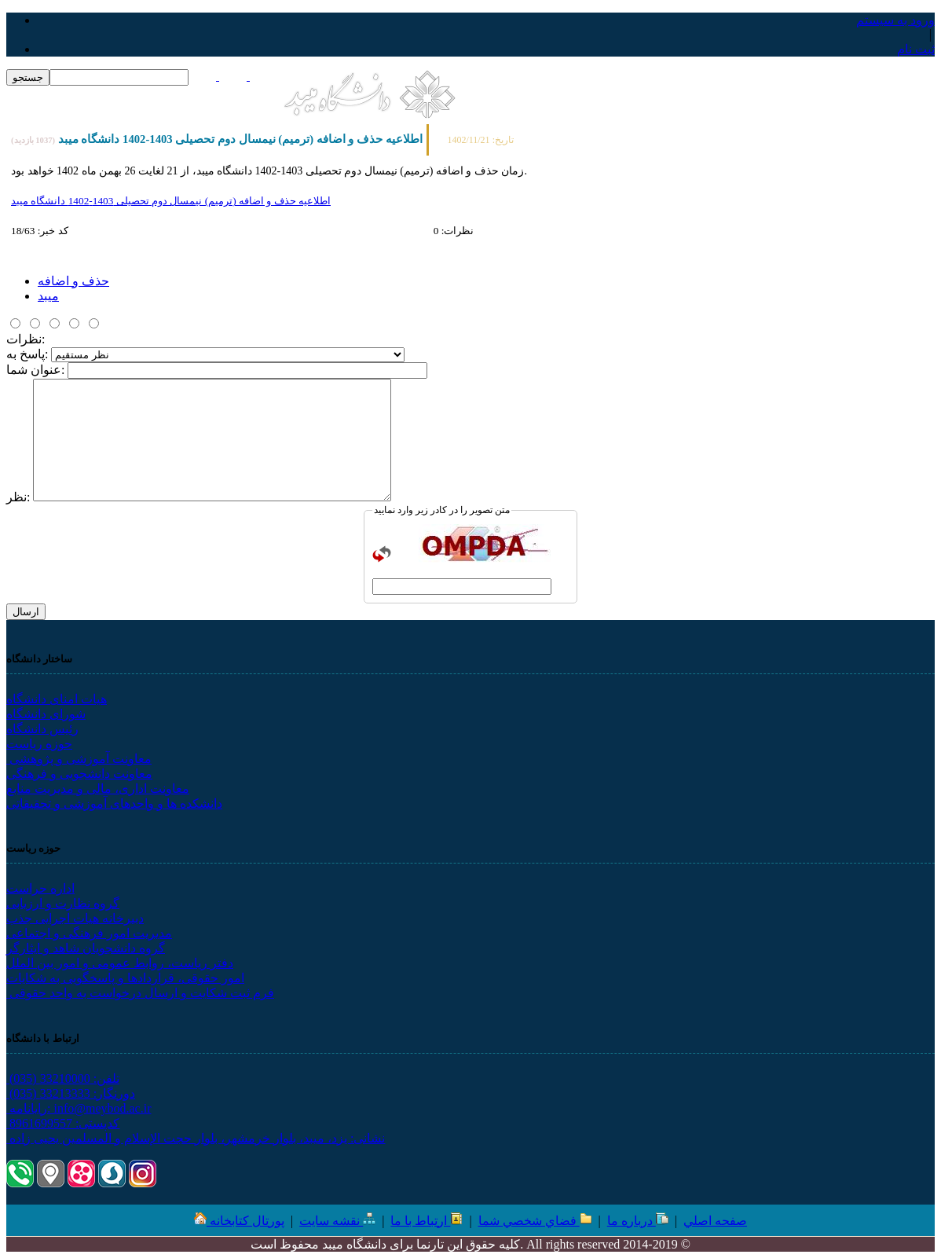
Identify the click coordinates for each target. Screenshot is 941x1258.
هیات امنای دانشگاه (56, 699)
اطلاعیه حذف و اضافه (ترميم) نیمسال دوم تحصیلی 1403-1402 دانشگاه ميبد (171, 201)
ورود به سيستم (895, 20)
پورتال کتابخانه (247, 1220)
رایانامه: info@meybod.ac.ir (78, 1108)
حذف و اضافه (73, 281)
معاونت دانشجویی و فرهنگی (79, 773)
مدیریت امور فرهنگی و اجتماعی (89, 933)
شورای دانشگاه (46, 714)
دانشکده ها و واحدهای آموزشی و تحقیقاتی (114, 803)
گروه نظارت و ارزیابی (62, 903)
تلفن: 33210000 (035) (62, 1078)
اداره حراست (40, 888)
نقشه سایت (337, 1220)
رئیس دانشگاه (42, 728)
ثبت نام (916, 49)
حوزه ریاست (39, 743)
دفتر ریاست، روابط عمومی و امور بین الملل (119, 963)
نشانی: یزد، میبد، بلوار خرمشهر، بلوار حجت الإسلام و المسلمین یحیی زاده (195, 1138)
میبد (48, 296)
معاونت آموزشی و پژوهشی (79, 758)
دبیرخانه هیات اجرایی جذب (75, 918)
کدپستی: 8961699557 (62, 1123)
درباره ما (637, 1220)
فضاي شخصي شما (535, 1220)
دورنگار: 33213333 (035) (70, 1093)
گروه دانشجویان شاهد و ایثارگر (85, 948)
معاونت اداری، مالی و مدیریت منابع (97, 788)
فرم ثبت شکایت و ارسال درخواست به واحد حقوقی (140, 992)
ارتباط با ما (426, 1220)
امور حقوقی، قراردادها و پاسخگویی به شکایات (125, 978)
